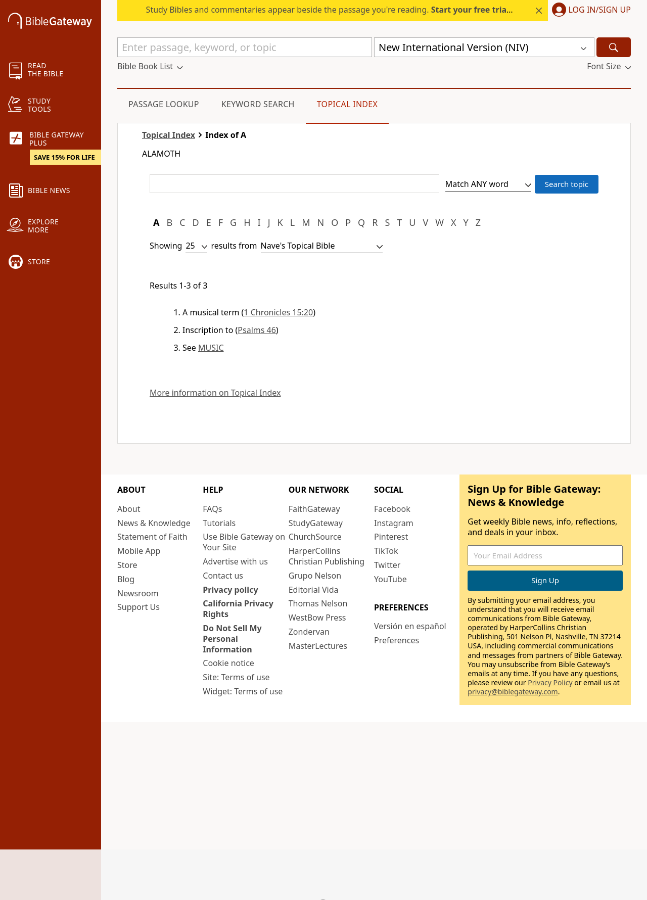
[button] (589, 10)
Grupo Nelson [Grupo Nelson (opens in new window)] (315, 575)
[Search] (613, 47)
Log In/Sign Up (600, 10)
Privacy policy (230, 589)
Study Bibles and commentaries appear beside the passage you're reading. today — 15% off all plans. (377, 9)
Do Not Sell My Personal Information (232, 639)
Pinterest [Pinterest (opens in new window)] (391, 536)
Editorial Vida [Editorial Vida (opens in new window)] (314, 589)
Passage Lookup (163, 104)
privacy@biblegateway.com (513, 691)
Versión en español (410, 626)
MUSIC (211, 347)
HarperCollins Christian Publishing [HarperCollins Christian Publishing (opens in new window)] (326, 556)
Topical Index (347, 104)
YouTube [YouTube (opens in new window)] (390, 579)
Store (127, 565)
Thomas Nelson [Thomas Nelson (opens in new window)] (318, 603)
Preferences (396, 640)
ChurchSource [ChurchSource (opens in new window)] (315, 536)
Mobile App (138, 550)
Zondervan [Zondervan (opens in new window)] (309, 631)
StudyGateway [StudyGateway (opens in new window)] (316, 523)
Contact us (223, 575)
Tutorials (219, 523)
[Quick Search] (244, 47)
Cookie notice (228, 663)
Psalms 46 (257, 330)
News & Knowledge (154, 523)
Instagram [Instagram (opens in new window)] (393, 523)
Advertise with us (235, 561)
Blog (125, 579)
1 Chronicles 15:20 (278, 312)
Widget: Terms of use (243, 691)
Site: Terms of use (236, 677)
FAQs (212, 508)
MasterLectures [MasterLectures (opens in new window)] (318, 645)
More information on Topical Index (215, 393)
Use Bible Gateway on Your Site (244, 542)
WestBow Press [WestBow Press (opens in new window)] (317, 617)
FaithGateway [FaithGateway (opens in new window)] (314, 508)
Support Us (138, 606)
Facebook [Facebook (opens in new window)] (392, 508)
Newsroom (138, 593)
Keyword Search (258, 104)
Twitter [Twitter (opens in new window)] (387, 565)
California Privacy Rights (238, 609)
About (128, 508)
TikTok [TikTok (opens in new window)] (386, 550)
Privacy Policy (550, 682)
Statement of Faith (152, 536)
